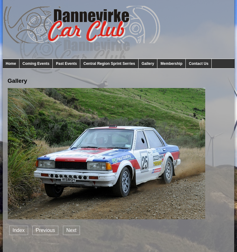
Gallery (148, 63)
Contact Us (198, 63)
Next (71, 230)
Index (19, 230)
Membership (171, 63)
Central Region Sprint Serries (109, 63)
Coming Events (36, 63)
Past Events (66, 63)
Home (11, 63)
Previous (45, 230)
